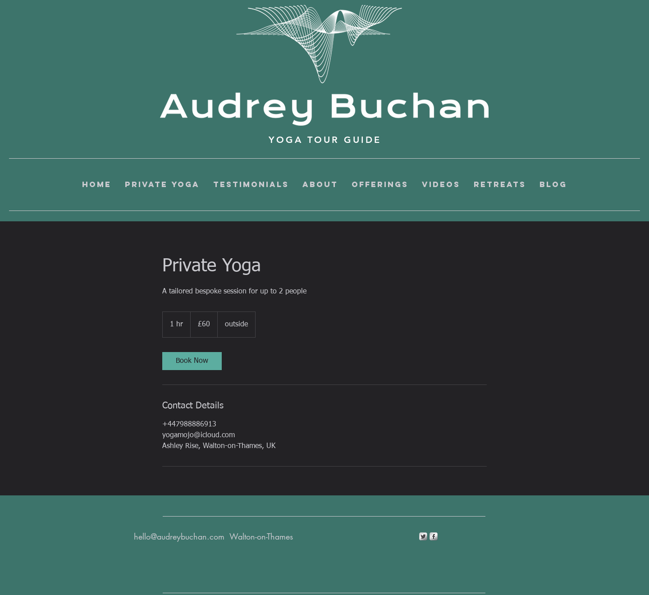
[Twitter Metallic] (423, 536)
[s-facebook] (434, 536)
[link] (192, 361)
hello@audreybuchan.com (179, 536)
